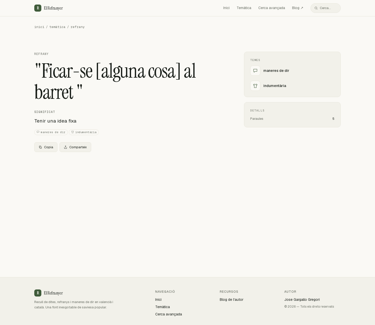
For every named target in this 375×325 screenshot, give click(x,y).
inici (39, 27)
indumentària (84, 132)
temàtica (57, 27)
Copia (46, 147)
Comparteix (75, 147)
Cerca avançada (271, 8)
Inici (226, 8)
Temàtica (244, 8)
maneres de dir (51, 132)
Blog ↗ (297, 8)
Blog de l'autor (231, 299)
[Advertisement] (131, 193)
